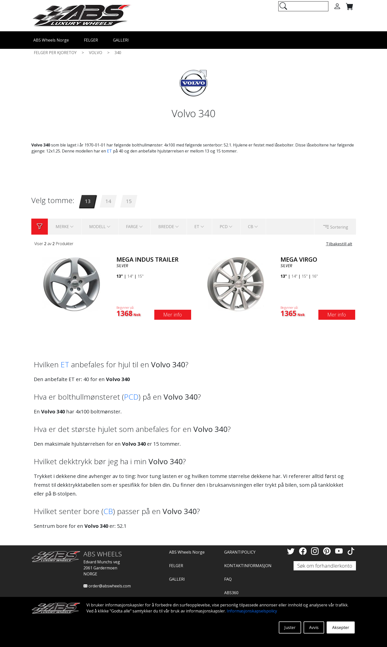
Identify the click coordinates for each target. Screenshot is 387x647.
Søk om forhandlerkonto (325, 565)
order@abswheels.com (107, 586)
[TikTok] (351, 551)
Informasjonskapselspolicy (252, 611)
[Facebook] (304, 551)
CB (108, 511)
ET (109, 151)
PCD (131, 397)
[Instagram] (316, 551)
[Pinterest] (328, 551)
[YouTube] (340, 551)
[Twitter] (292, 551)
